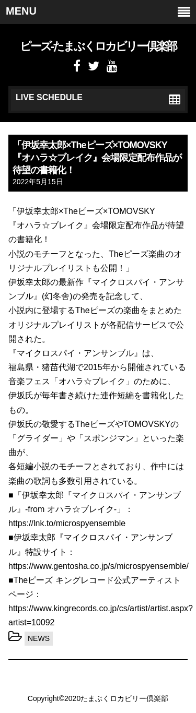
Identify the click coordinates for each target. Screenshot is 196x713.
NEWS (39, 638)
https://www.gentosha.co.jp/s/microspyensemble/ (98, 566)
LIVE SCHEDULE (98, 99)
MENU (98, 11)
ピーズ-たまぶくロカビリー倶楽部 (98, 46)
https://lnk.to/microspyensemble (66, 523)
